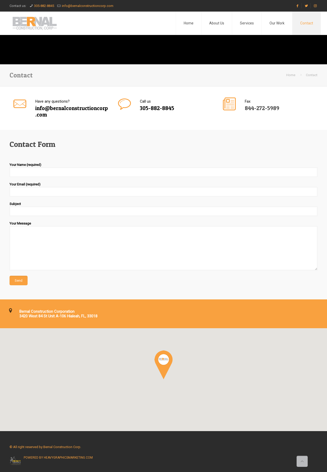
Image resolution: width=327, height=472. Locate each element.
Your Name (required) (164, 170)
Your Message (164, 245)
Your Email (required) (164, 189)
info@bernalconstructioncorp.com (87, 6)
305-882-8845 (44, 6)
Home (290, 75)
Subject (164, 209)
